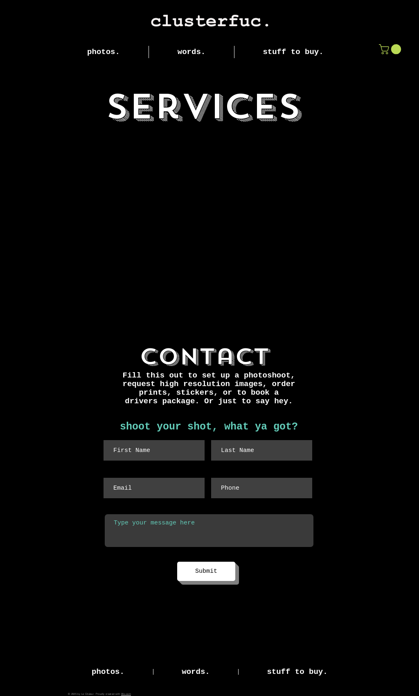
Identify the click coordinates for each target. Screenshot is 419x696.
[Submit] (206, 571)
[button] (391, 49)
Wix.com (126, 694)
